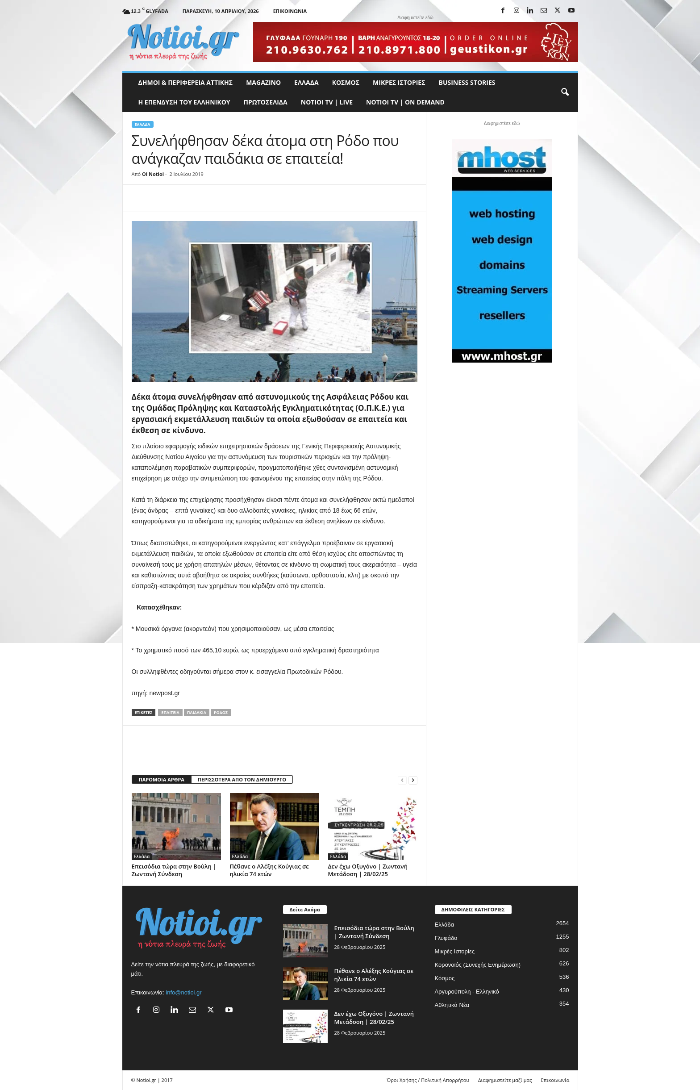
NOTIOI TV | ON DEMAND (405, 102)
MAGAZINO (263, 82)
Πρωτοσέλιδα (266, 102)
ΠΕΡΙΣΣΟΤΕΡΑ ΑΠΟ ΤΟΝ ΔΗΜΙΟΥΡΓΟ (242, 779)
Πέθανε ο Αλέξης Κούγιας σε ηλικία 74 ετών (269, 870)
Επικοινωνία (290, 11)
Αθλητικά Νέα (452, 1005)
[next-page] (412, 780)
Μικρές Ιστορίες (399, 82)
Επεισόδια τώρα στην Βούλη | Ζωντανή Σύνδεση (174, 870)
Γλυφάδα (446, 938)
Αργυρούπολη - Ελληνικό (467, 991)
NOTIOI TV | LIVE (327, 102)
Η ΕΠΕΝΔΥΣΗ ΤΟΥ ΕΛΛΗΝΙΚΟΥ (184, 102)
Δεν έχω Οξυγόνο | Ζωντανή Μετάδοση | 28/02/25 (368, 870)
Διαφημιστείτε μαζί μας (505, 1080)
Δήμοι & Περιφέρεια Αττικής (185, 82)
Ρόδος (221, 712)
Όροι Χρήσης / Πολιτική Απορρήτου (428, 1080)
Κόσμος (345, 82)
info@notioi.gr (183, 992)
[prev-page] (402, 780)
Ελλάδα (306, 82)
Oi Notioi (153, 174)
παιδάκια (196, 712)
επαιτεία (170, 712)
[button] (565, 92)
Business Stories (467, 82)
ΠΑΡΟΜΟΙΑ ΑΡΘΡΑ (161, 779)
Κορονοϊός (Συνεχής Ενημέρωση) (478, 964)
